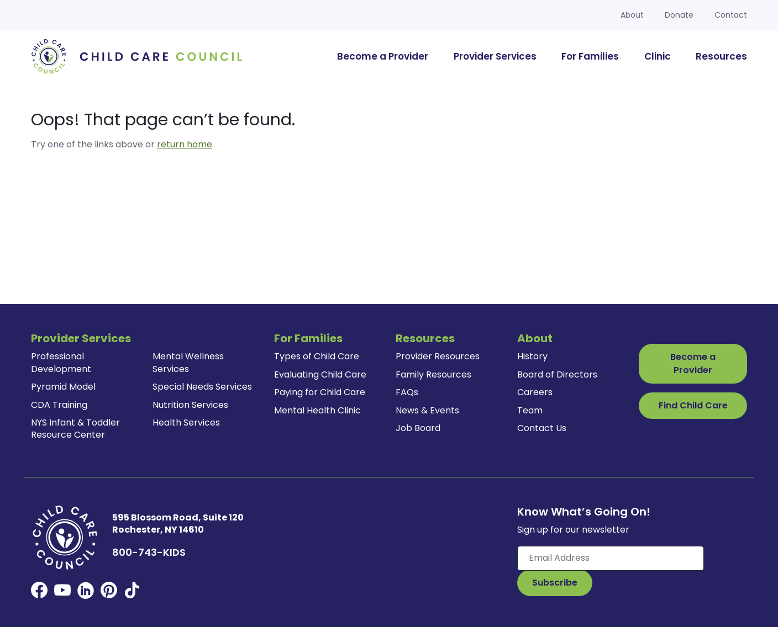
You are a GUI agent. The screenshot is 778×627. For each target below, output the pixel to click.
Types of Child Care (316, 356)
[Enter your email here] (610, 558)
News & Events (427, 410)
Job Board (418, 428)
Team (530, 410)
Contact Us (541, 428)
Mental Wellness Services (188, 362)
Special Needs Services (202, 386)
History (532, 356)
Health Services (186, 422)
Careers (535, 392)
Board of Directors (557, 374)
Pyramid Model (63, 386)
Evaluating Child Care (320, 374)
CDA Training (59, 404)
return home (184, 144)
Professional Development (61, 362)
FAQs (407, 392)
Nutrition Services (190, 404)
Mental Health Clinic (317, 410)
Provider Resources (438, 356)
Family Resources (433, 374)
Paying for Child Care (319, 392)
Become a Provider (693, 363)
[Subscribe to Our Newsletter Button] (554, 583)
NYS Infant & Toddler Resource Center (75, 428)
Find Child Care (693, 405)
